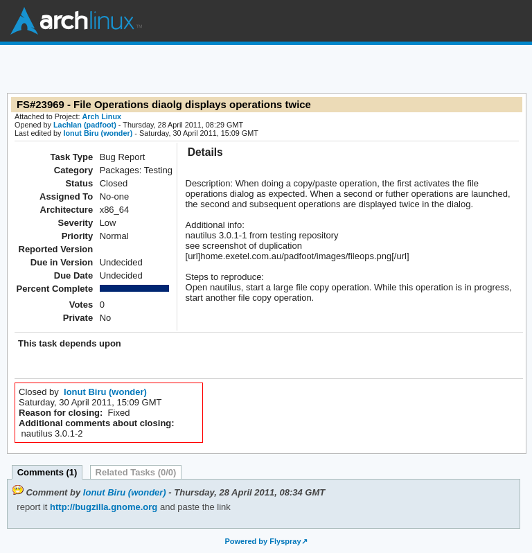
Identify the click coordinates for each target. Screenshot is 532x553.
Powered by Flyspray (262, 541)
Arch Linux (76, 21)
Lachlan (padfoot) (84, 125)
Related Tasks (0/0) (136, 472)
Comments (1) (47, 472)
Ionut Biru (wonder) (97, 133)
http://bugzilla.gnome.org (102, 507)
